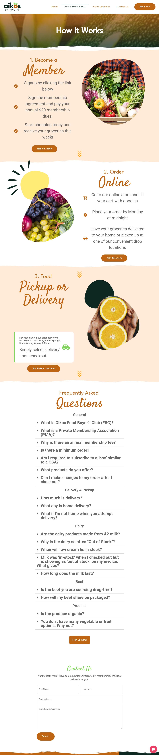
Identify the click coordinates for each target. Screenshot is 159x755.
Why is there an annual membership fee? (78, 442)
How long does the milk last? (67, 573)
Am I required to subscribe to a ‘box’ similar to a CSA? (81, 460)
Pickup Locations (101, 7)
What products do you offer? (67, 469)
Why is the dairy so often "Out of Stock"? (78, 541)
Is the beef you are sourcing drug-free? (76, 589)
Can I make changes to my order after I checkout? (76, 479)
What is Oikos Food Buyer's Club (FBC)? (77, 422)
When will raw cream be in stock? (71, 549)
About (54, 7)
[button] (79, 423)
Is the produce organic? (62, 613)
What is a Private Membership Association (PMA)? (80, 432)
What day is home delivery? (66, 505)
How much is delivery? (61, 498)
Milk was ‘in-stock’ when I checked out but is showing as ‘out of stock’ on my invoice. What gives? (78, 561)
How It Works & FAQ (75, 7)
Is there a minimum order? (65, 450)
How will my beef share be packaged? (75, 597)
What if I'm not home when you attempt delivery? (77, 515)
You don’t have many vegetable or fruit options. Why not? (76, 623)
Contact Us (122, 7)
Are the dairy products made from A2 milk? (80, 534)
